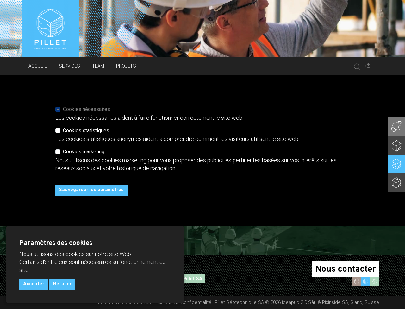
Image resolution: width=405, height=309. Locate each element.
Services (69, 66)
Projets (126, 66)
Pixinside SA (335, 302)
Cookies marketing (83, 152)
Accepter (33, 284)
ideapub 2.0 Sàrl (299, 302)
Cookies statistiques (86, 130)
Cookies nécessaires (86, 109)
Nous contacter (345, 269)
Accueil (37, 66)
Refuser (62, 284)
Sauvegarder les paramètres (91, 190)
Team (98, 66)
